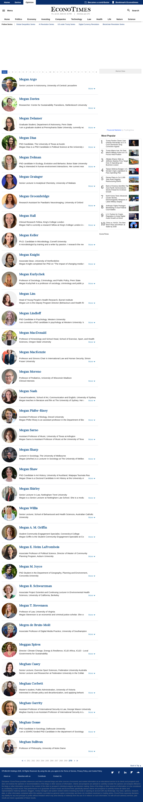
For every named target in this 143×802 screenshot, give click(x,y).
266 (51, 760)
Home (7, 2)
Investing (45, 19)
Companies (60, 19)
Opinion (30, 2)
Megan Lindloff (30, 313)
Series (18, 2)
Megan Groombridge (34, 196)
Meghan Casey (29, 664)
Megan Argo (28, 79)
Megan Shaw (28, 469)
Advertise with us (24, 776)
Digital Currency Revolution (89, 24)
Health (99, 19)
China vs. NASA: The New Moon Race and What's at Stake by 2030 (116, 225)
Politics (18, 19)
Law (89, 19)
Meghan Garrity (30, 703)
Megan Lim (27, 294)
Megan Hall (27, 216)
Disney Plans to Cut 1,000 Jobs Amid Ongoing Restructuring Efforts (115, 179)
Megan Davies (29, 99)
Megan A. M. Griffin (33, 527)
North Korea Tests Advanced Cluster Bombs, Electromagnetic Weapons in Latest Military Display (116, 199)
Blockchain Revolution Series (113, 24)
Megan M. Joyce (30, 566)
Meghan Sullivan (31, 742)
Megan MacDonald (32, 333)
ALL (4, 72)
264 (42, 760)
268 (61, 760)
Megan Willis (28, 508)
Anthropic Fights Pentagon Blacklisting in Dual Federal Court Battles (116, 208)
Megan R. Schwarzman (35, 586)
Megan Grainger (31, 177)
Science (131, 19)
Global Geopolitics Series (25, 24)
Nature (119, 19)
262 (33, 760)
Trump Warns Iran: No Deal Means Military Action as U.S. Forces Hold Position (117, 152)
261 (28, 760)
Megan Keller (28, 235)
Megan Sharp (28, 449)
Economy (31, 19)
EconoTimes (104, 234)
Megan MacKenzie (32, 352)
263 (38, 760)
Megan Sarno (28, 430)
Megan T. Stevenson (33, 605)
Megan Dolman (30, 157)
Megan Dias (27, 138)
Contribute (42, 776)
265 (47, 760)
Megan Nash (28, 391)
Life (109, 19)
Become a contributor (98, 2)
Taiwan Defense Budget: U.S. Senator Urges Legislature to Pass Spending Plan (117, 171)
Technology (76, 19)
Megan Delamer (30, 118)
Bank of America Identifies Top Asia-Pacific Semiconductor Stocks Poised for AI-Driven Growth (117, 189)
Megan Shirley (29, 489)
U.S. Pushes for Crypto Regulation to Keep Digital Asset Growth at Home (115, 216)
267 (56, 760)
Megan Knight (29, 255)
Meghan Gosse (29, 722)
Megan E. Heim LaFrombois (39, 547)
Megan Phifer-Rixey (33, 410)
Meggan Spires (29, 644)
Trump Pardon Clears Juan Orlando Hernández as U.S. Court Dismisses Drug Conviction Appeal (116, 144)
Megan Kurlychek (32, 274)
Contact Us (57, 776)
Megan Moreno (30, 371)
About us (7, 776)
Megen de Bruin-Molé (34, 625)
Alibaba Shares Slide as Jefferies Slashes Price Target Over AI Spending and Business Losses (117, 162)
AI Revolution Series (46, 24)
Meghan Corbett (31, 683)
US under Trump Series (66, 24)
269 (65, 760)
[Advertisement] (71, 47)
